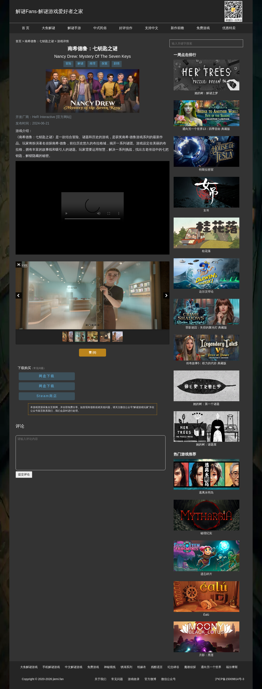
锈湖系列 (126, 667)
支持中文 (151, 28)
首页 (18, 41)
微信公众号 (168, 679)
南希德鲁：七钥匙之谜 (39, 41)
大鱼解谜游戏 (29, 667)
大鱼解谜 (48, 28)
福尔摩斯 (232, 667)
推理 (92, 63)
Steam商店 (46, 396)
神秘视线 (110, 667)
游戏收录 (134, 679)
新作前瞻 (177, 28)
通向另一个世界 (211, 667)
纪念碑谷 (173, 667)
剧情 (117, 63)
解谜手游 (74, 28)
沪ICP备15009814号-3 (229, 679)
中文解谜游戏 (73, 667)
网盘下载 (47, 376)
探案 (105, 63)
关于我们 (100, 679)
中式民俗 (100, 28)
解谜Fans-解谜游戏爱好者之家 (49, 11)
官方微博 (150, 679)
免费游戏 (203, 28)
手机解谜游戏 (51, 667)
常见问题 (117, 679)
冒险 (68, 63)
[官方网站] (63, 117)
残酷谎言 (157, 667)
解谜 (80, 63)
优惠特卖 (229, 28)
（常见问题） (38, 368)
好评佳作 (125, 28)
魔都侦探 (190, 667)
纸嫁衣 (141, 667)
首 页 (25, 28)
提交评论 (24, 474)
